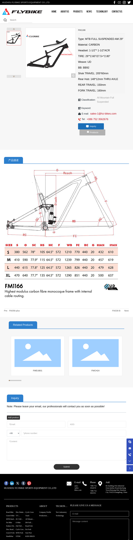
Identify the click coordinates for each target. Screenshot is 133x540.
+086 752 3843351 (93, 492)
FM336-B (116, 311)
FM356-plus (14, 311)
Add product (13, 417)
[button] (9, 380)
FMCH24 (95, 370)
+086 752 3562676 (97, 119)
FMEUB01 (37, 370)
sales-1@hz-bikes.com (103, 113)
